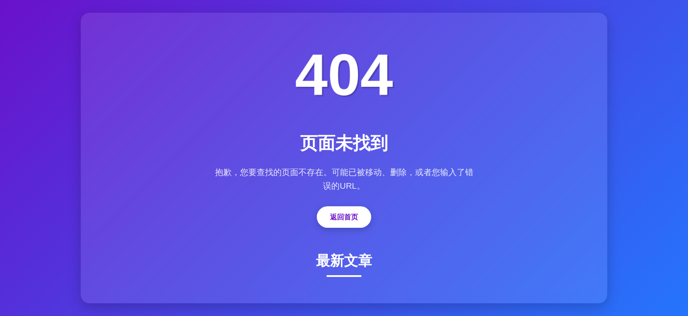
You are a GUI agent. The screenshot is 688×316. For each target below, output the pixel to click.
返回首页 (344, 217)
